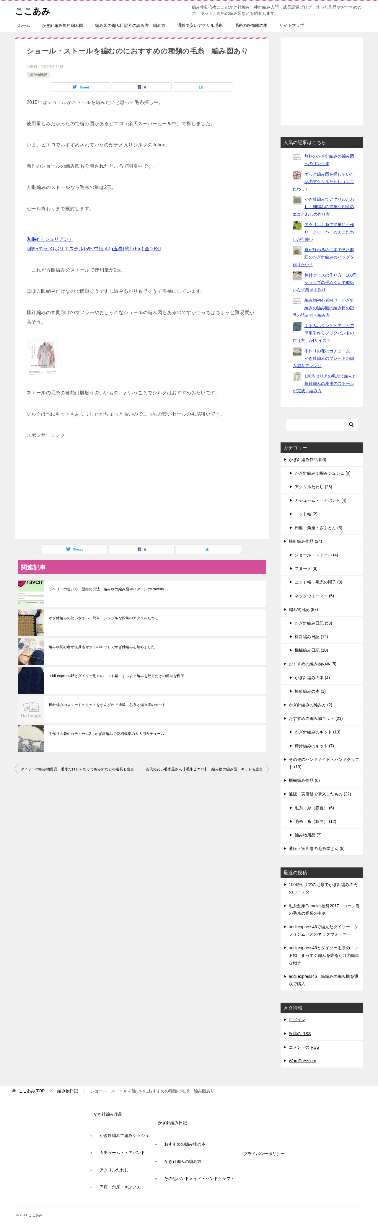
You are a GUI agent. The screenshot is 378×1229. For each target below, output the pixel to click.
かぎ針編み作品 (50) (307, 459)
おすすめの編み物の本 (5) (312, 663)
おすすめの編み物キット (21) (316, 718)
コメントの (304, 1047)
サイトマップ (291, 25)
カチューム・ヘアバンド (122, 1152)
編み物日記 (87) (303, 609)
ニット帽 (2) (306, 513)
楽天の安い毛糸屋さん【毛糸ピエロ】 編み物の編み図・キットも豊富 (204, 769)
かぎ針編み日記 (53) (313, 623)
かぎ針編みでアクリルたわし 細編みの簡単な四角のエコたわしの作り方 (323, 206)
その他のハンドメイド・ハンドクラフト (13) (324, 763)
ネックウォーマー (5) (314, 596)
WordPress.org (302, 1060)
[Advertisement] (142, 488)
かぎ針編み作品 (107, 1114)
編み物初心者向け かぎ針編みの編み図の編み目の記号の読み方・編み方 (323, 307)
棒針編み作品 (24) (305, 541)
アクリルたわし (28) (313, 486)
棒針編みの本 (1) (310, 691)
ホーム (24, 25)
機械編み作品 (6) (304, 780)
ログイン (297, 1019)
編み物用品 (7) (308, 835)
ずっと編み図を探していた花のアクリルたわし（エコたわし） (323, 181)
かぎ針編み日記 (172, 1122)
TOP (32, 1091)
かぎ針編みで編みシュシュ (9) (323, 473)
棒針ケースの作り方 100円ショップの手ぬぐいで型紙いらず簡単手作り (325, 282)
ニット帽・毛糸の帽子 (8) (318, 582)
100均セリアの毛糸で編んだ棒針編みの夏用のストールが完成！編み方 (325, 383)
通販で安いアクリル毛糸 (200, 25)
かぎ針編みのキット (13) (317, 732)
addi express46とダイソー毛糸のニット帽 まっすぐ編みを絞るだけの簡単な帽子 (116, 676)
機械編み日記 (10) (311, 650)
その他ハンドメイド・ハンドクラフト (199, 1178)
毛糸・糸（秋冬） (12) (315, 821)
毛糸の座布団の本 (251, 25)
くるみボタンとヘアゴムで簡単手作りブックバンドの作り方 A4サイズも (323, 333)
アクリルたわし (114, 1170)
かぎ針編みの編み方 (182, 1161)
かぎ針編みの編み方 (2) (310, 704)
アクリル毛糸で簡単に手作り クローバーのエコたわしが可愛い (323, 232)
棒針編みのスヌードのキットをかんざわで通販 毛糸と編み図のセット (107, 705)
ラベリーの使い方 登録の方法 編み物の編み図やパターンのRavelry (106, 589)
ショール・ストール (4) (316, 555)
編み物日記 (38, 75)
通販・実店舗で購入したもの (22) (320, 794)
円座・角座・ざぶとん (120, 1187)
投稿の (300, 1033)
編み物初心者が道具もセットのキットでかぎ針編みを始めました (102, 647)
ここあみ (33, 10)
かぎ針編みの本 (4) (312, 677)
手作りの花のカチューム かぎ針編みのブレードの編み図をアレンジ (323, 358)
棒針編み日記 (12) (311, 636)
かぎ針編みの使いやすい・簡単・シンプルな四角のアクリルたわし (104, 618)
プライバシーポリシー (264, 1153)
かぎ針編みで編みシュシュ (124, 1135)
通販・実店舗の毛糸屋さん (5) (317, 848)
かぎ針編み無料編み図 (62, 25)
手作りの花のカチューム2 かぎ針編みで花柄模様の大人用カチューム (106, 734)
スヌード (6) (306, 568)
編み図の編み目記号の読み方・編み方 (130, 25)
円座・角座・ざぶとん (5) (318, 527)
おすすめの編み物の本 (185, 1144)
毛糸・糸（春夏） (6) (314, 807)
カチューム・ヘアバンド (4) (320, 500)
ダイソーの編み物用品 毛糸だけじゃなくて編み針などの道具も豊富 (77, 769)
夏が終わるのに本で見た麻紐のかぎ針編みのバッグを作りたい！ (323, 257)
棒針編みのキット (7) (314, 745)
